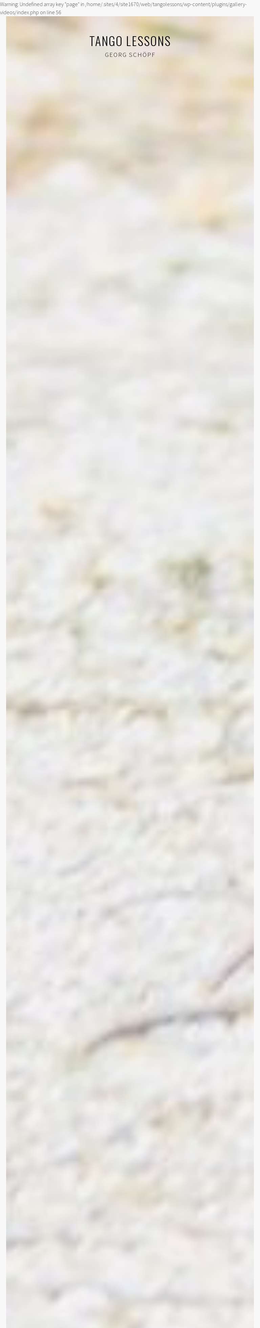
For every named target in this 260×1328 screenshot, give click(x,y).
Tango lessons (130, 40)
